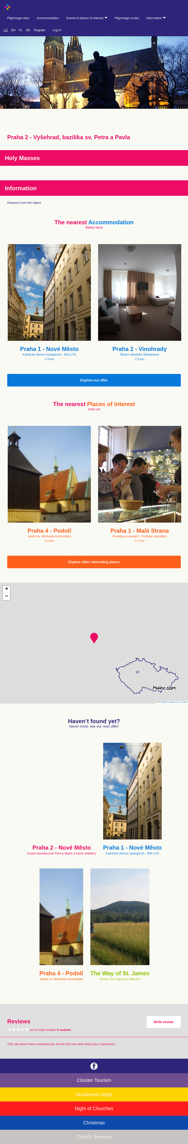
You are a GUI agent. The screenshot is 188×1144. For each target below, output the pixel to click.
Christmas (94, 1122)
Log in (57, 30)
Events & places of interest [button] (86, 18)
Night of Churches (94, 1108)
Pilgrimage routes (127, 18)
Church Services (94, 1136)
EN (13, 30)
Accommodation (48, 18)
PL (21, 30)
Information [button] (156, 18)
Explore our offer (94, 380)
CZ (6, 30)
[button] (94, 638)
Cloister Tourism (94, 1080)
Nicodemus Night (94, 1094)
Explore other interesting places (94, 562)
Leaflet (161, 702)
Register (39, 30)
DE (28, 30)
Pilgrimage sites (18, 18)
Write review (164, 1022)
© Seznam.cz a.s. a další (177, 702)
